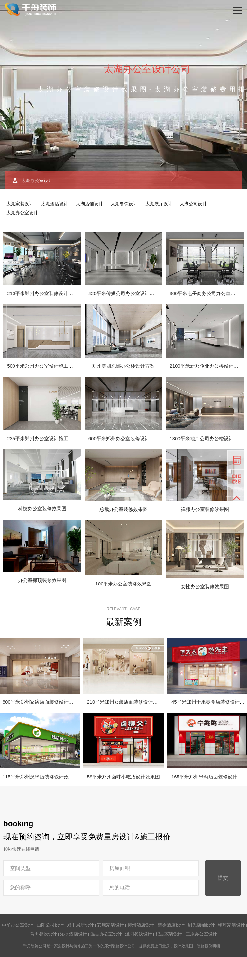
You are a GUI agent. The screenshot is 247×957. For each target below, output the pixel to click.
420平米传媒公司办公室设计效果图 (126, 293)
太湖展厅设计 (158, 203)
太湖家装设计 (19, 203)
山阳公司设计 (50, 924)
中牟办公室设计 (17, 924)
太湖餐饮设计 (124, 203)
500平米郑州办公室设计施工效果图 (45, 366)
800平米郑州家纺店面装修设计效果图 (43, 702)
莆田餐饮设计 (43, 933)
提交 (223, 878)
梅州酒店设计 (140, 924)
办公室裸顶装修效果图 (42, 580)
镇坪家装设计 (231, 924)
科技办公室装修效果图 (42, 508)
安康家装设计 (110, 924)
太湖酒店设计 (54, 203)
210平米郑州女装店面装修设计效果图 (127, 702)
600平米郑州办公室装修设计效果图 (126, 438)
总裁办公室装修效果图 (123, 509)
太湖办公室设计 (22, 212)
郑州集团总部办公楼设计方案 (123, 366)
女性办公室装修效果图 (205, 586)
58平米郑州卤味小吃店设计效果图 (123, 776)
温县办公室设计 (106, 933)
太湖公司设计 (193, 203)
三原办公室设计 (201, 933)
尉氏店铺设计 (201, 924)
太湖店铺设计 (89, 203)
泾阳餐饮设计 (138, 933)
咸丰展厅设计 (80, 924)
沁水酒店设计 (73, 933)
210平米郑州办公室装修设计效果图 (45, 293)
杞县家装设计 (168, 933)
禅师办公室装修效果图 (205, 509)
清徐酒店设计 (171, 924)
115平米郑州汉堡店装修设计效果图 (40, 776)
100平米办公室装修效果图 (123, 583)
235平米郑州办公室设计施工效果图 (45, 438)
